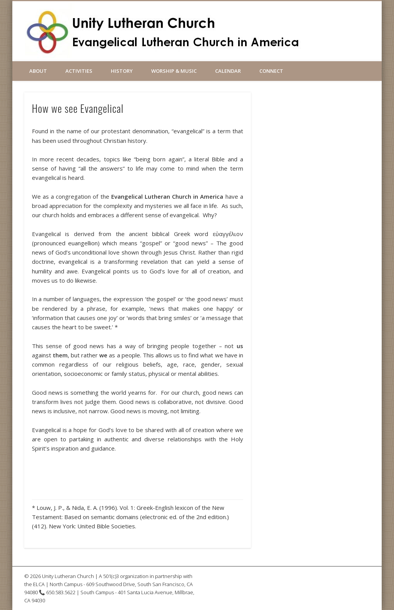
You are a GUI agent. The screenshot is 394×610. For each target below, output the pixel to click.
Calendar (228, 70)
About (38, 70)
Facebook (319, 26)
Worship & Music (174, 70)
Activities (78, 70)
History (122, 70)
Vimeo (336, 26)
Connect (271, 70)
